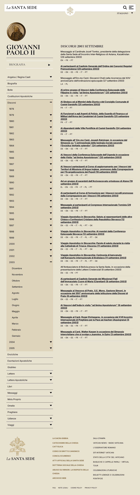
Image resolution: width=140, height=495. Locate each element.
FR (67, 60)
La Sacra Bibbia (60, 438)
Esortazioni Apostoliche (20, 360)
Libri (10, 386)
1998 (11, 231)
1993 (11, 200)
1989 (11, 176)
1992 (11, 194)
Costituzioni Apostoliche (20, 96)
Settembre (17, 286)
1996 (11, 219)
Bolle (10, 89)
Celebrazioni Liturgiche (105, 470)
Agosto (15, 293)
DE (62, 72)
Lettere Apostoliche (17, 380)
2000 (12, 243)
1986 (11, 158)
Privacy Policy (91, 488)
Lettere (11, 373)
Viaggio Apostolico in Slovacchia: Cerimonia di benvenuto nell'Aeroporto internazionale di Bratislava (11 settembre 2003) (93, 256)
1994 (11, 207)
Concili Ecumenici (61, 456)
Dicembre (17, 268)
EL (62, 187)
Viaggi (11, 425)
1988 (11, 170)
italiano (123, 14)
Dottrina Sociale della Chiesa (68, 465)
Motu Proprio (14, 399)
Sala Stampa (99, 438)
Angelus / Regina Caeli (19, 77)
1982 (11, 133)
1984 (11, 145)
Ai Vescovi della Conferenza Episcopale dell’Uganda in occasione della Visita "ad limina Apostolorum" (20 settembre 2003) (95, 156)
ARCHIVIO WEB (59, 478)
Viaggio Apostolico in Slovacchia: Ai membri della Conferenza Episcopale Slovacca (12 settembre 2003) (93, 232)
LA (62, 84)
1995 (11, 213)
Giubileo (12, 367)
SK (91, 225)
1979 (11, 115)
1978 (11, 108)
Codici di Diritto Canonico (65, 451)
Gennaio (16, 335)
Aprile (15, 317)
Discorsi (12, 102)
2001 (11, 250)
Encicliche (13, 354)
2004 (12, 342)
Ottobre (16, 280)
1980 (11, 121)
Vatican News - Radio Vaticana (108, 443)
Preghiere (12, 412)
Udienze (12, 418)
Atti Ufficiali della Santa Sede (68, 460)
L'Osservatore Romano (104, 447)
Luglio (15, 299)
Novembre (17, 274)
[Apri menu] (131, 7)
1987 (11, 164)
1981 (11, 127)
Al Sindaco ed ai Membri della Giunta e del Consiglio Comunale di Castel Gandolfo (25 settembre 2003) (95, 103)
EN (62, 60)
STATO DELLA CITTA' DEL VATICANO (108, 457)
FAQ (54, 488)
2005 (11, 348)
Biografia (29, 64)
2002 (12, 256)
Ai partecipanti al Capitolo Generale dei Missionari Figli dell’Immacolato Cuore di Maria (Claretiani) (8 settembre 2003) (94, 280)
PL (67, 84)
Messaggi (12, 392)
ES (72, 72)
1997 (11, 225)
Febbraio (16, 329)
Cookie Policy (76, 488)
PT (72, 60)
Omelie (11, 405)
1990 (11, 182)
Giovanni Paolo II (23, 50)
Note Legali (63, 488)
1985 (11, 151)
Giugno (15, 305)
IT (81, 72)
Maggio (16, 311)
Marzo (15, 323)
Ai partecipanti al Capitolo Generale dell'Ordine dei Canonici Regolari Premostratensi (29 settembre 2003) (96, 67)
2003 (12, 262)
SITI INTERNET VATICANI (103, 452)
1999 (11, 237)
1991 (11, 188)
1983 (11, 139)
